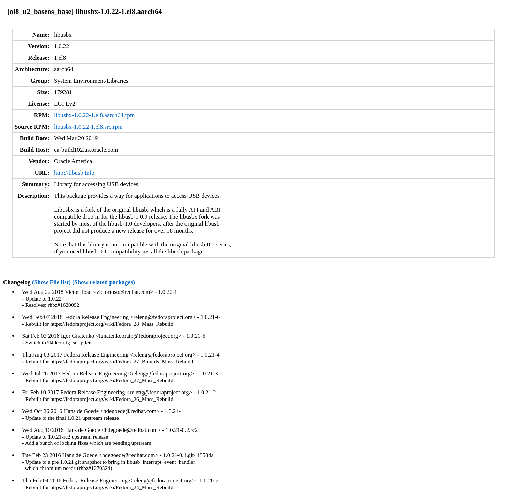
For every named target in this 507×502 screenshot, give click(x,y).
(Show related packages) (103, 282)
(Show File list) (51, 282)
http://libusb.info (74, 172)
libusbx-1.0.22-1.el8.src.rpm (88, 126)
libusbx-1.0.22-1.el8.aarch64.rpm (94, 115)
